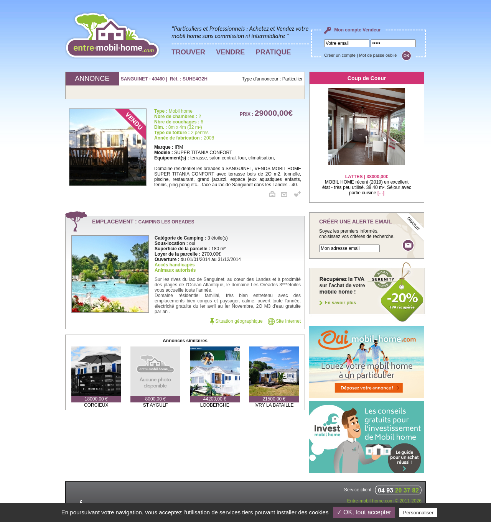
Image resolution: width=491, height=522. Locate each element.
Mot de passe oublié (378, 55)
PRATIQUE (273, 52)
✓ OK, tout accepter (364, 512)
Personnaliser (418, 512)
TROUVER (188, 52)
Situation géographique (236, 321)
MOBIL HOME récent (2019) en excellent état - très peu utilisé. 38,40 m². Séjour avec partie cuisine (366, 179)
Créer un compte (340, 55)
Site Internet (284, 321)
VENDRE (230, 52)
